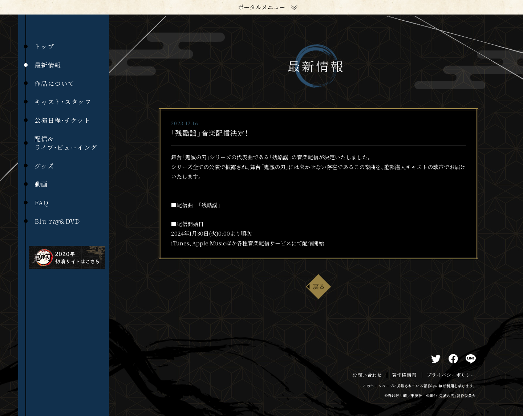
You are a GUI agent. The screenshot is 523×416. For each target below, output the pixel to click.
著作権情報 (404, 375)
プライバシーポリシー (451, 375)
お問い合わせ (367, 375)
